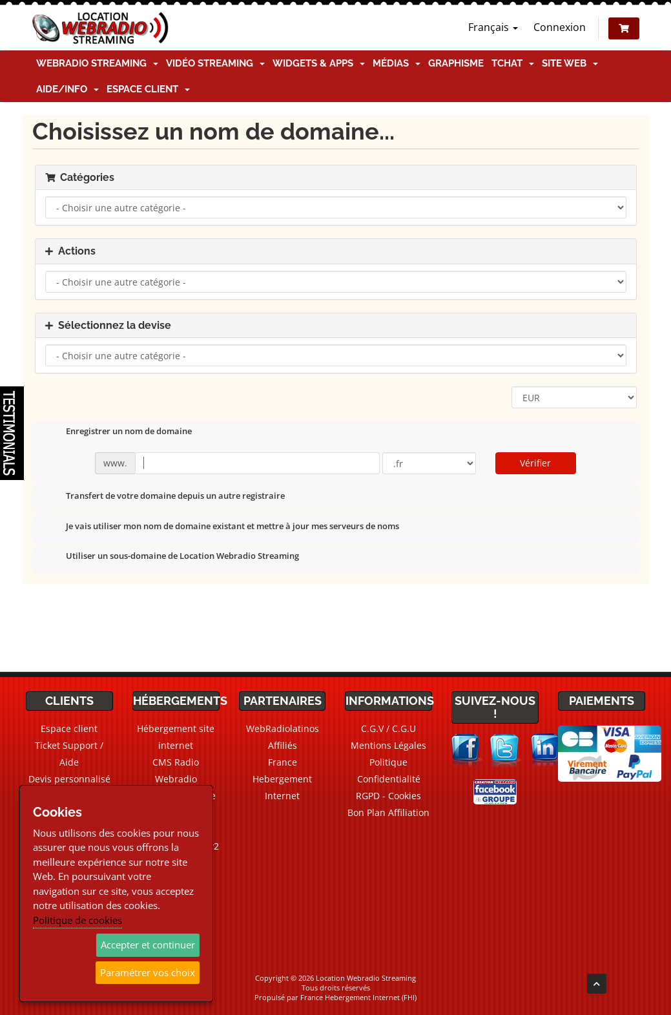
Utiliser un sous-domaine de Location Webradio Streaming (172, 557)
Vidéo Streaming (215, 63)
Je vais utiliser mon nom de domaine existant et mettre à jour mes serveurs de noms (222, 527)
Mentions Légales (388, 745)
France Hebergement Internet (282, 779)
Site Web (570, 63)
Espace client (148, 89)
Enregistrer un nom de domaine (118, 432)
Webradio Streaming (97, 63)
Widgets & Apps (319, 63)
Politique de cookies (77, 920)
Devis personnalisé (69, 779)
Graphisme (456, 63)
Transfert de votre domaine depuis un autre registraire (165, 497)
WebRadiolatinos (282, 728)
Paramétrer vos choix (147, 972)
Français (493, 27)
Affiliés (282, 745)
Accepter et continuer (148, 944)
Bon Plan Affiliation (388, 812)
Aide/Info (67, 89)
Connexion (559, 27)
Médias (396, 63)
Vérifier (535, 463)
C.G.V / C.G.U (388, 728)
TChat (512, 63)
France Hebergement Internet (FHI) (358, 997)
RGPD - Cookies (388, 796)
